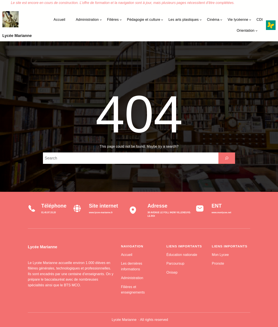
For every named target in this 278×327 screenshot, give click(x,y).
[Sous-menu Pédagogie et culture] (162, 20)
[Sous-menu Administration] (101, 20)
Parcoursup (175, 263)
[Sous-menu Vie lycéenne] (250, 20)
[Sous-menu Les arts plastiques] (201, 20)
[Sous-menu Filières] (121, 20)
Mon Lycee (220, 255)
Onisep (171, 272)
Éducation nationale (181, 255)
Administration (132, 278)
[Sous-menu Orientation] (256, 31)
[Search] (226, 158)
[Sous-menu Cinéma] (221, 20)
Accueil (126, 255)
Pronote (218, 263)
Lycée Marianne (17, 35)
